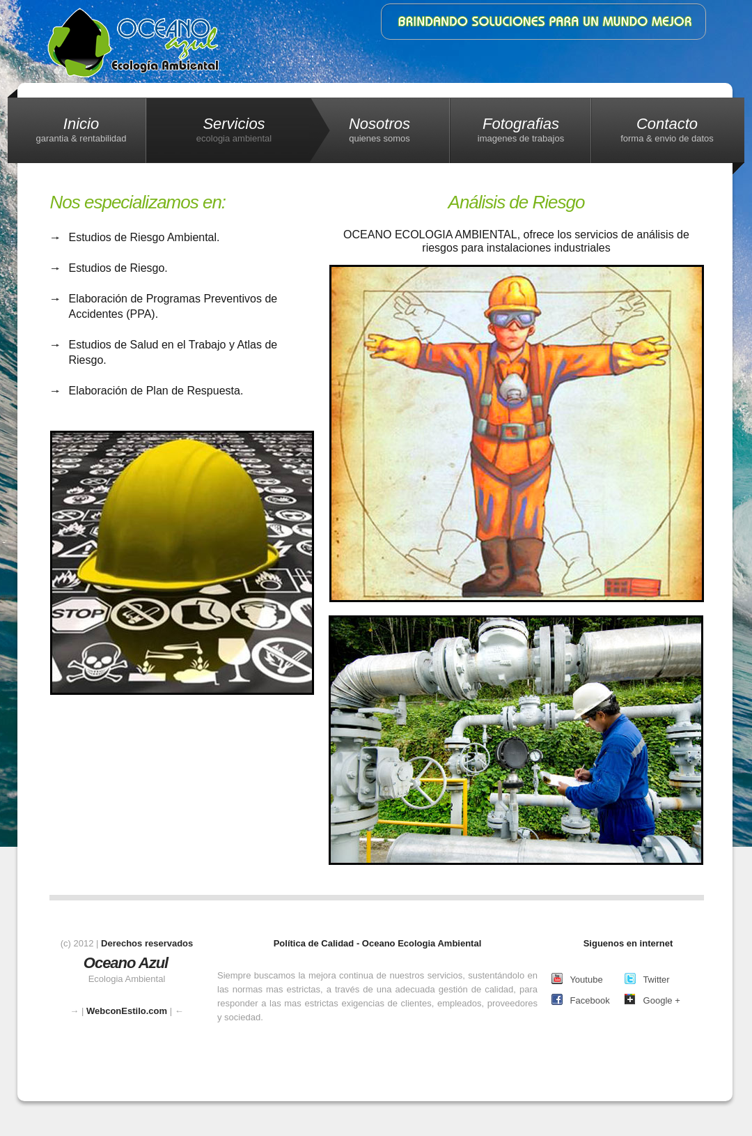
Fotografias (521, 129)
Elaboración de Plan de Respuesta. (156, 391)
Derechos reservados (147, 943)
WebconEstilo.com (126, 1011)
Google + (652, 1000)
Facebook (580, 1000)
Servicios (234, 129)
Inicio (81, 129)
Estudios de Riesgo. (118, 268)
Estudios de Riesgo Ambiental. (144, 237)
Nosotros (379, 129)
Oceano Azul (126, 963)
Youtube (577, 979)
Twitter (647, 979)
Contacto (667, 129)
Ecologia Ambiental (139, 42)
